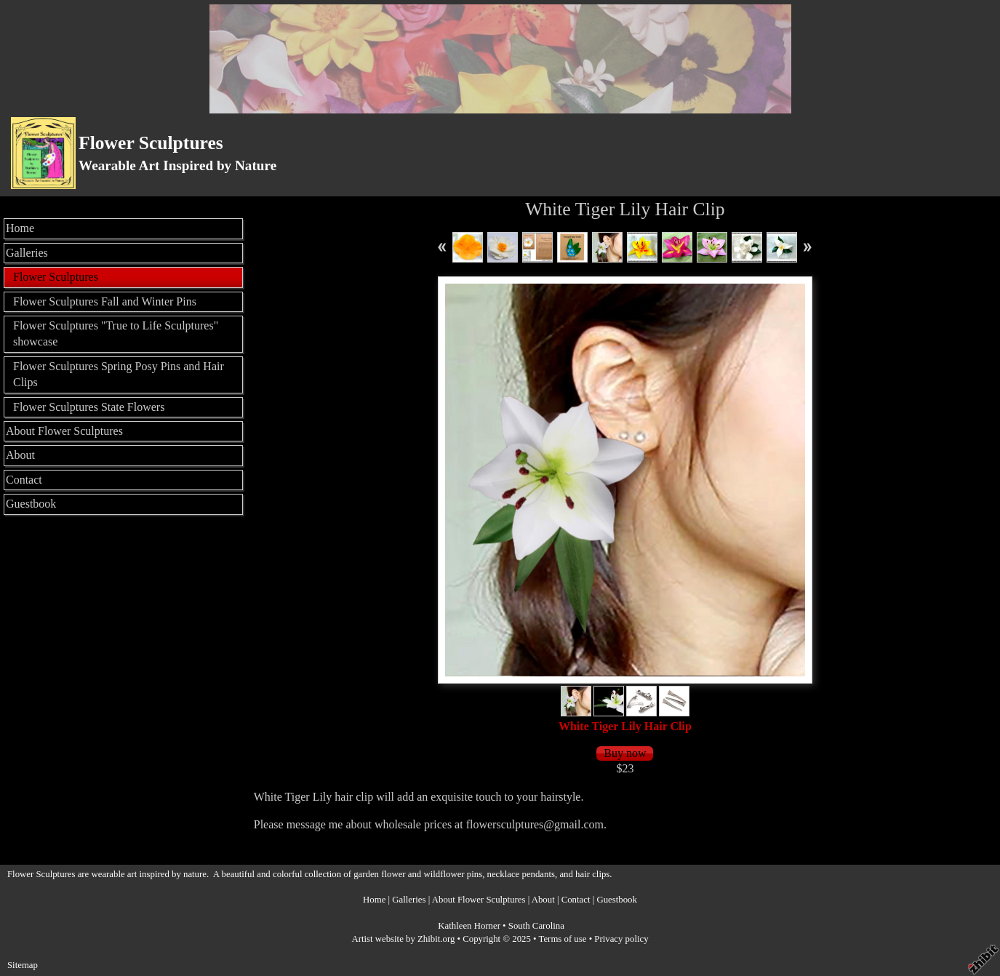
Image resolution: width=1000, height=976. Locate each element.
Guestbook (31, 503)
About (20, 455)
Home (20, 228)
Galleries (27, 253)
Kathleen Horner (469, 926)
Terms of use (563, 939)
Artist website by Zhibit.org (403, 939)
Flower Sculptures (151, 142)
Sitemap (22, 965)
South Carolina (536, 926)
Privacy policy (621, 939)
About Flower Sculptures (64, 431)
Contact (24, 479)
